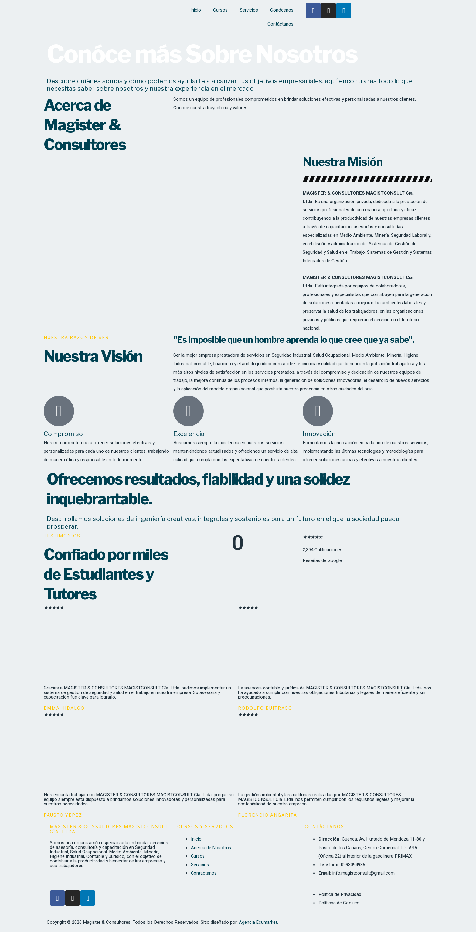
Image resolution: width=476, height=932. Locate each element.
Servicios (249, 10)
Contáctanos (280, 24)
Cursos (220, 10)
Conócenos (282, 10)
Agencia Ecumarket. (259, 922)
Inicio (195, 10)
